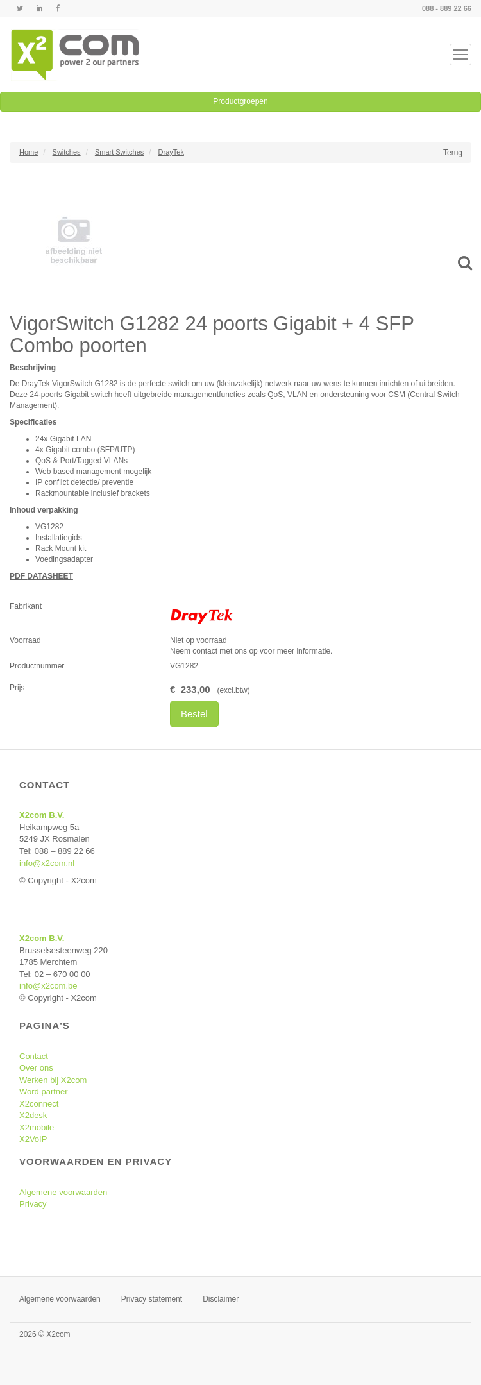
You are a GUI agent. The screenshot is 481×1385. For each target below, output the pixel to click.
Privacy (33, 1204)
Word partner (43, 1091)
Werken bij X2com (53, 1080)
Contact (33, 1056)
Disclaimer (221, 1299)
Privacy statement (151, 1299)
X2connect (38, 1104)
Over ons (36, 1068)
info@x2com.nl (46, 863)
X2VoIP (33, 1139)
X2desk (33, 1115)
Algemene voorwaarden (63, 1192)
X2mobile (36, 1127)
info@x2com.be (48, 985)
